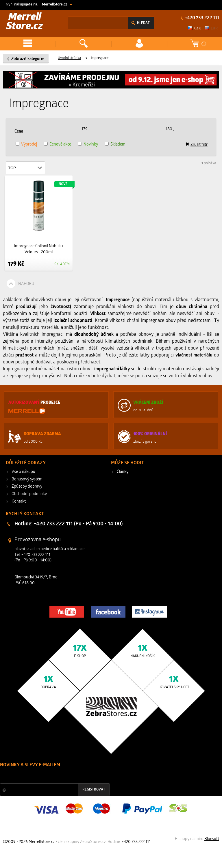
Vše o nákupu (23, 472)
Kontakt (19, 501)
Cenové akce (60, 144)
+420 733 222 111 (201, 18)
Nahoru (26, 284)
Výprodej (29, 144)
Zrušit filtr (196, 144)
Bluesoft (211, 839)
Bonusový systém (27, 479)
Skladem (117, 144)
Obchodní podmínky (29, 494)
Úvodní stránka (69, 58)
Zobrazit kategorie (27, 59)
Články (122, 472)
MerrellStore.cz (54, 4)
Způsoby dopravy (27, 486)
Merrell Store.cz (24, 22)
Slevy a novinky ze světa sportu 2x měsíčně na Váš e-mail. (49, 776)
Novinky (91, 144)
